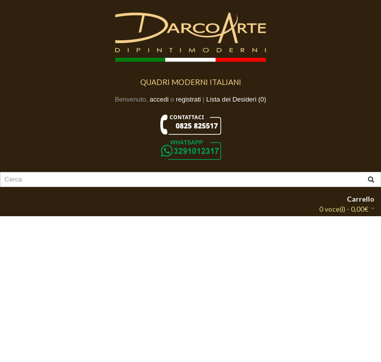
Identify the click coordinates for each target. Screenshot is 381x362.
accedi (159, 99)
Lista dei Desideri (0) (236, 99)
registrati (188, 99)
